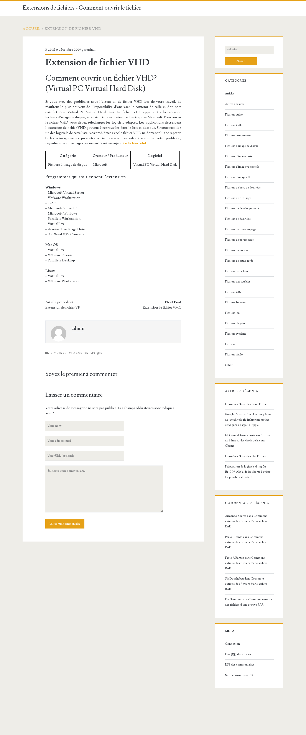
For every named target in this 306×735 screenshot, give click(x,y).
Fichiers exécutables (237, 281)
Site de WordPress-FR (239, 675)
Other (228, 365)
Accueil (32, 28)
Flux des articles (238, 654)
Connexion (232, 644)
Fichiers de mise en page (240, 229)
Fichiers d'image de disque (77, 353)
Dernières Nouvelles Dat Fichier (245, 456)
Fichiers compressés (238, 135)
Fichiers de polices (236, 250)
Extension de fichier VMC (162, 307)
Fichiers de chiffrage (238, 198)
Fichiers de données (238, 219)
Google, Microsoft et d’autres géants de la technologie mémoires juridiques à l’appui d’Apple (248, 420)
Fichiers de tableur (236, 271)
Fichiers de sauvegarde (239, 261)
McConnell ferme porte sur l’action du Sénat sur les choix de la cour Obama (247, 441)
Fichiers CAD (233, 125)
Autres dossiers (235, 104)
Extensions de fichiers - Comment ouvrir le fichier (82, 8)
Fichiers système (235, 333)
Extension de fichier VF (62, 307)
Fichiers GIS (233, 292)
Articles (230, 93)
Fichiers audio (234, 114)
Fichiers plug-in (235, 323)
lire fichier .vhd (133, 143)
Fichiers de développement (242, 208)
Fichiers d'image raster (239, 156)
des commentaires (240, 664)
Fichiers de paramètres (239, 239)
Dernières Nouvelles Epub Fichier (246, 404)
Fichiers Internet (235, 302)
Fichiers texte (233, 344)
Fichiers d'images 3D (238, 177)
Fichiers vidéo (234, 354)
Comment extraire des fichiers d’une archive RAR (246, 521)
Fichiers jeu (232, 313)
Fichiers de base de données (243, 187)
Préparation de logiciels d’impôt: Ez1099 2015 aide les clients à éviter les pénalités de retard (247, 472)
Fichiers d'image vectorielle (242, 166)
